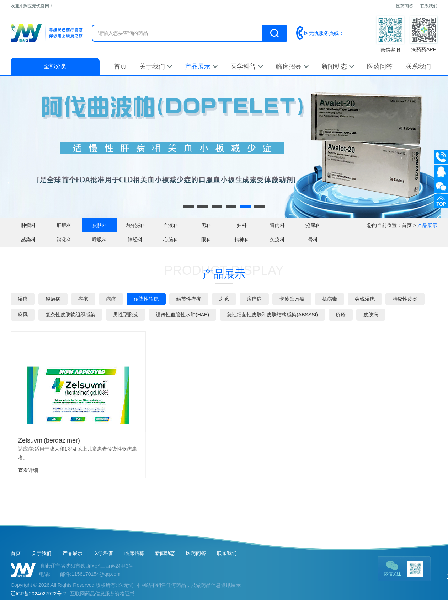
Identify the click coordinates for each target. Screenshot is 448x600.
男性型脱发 (125, 314)
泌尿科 (312, 225)
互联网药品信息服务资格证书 (102, 593)
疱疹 (111, 299)
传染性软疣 (146, 299)
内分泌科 (135, 225)
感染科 (28, 239)
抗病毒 (329, 299)
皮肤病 (370, 314)
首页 (120, 66)
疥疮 (341, 314)
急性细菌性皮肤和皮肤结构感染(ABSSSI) (272, 314)
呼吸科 (99, 239)
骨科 (313, 239)
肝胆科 (64, 225)
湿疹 (23, 299)
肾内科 (277, 225)
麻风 (23, 314)
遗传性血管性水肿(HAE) (182, 314)
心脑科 (170, 239)
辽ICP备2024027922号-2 (38, 593)
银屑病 (53, 299)
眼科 (206, 239)
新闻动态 (337, 66)
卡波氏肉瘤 (291, 299)
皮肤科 (99, 225)
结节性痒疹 (188, 299)
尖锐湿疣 (365, 299)
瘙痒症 (254, 299)
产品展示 (201, 66)
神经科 (135, 239)
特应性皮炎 (405, 299)
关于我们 (155, 66)
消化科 (64, 239)
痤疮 (83, 299)
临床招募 (292, 66)
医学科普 (246, 66)
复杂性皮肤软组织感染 (70, 314)
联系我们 (428, 6)
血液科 (170, 225)
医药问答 (404, 6)
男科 (206, 225)
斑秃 (224, 299)
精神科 (241, 239)
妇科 (242, 225)
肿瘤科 (28, 225)
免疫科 (277, 239)
